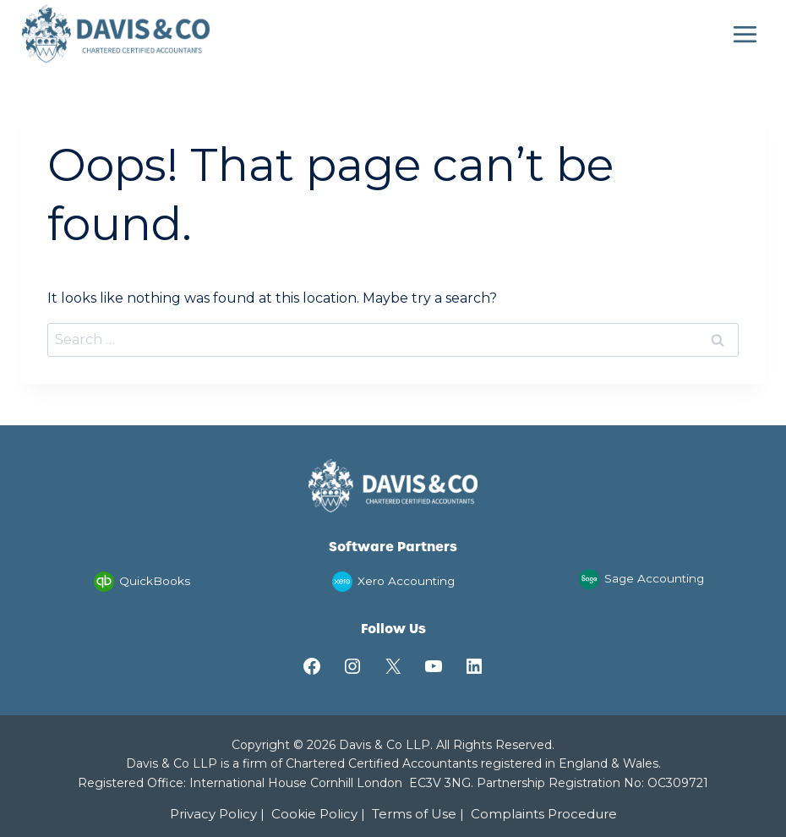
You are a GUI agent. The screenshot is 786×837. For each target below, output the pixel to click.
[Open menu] (744, 33)
